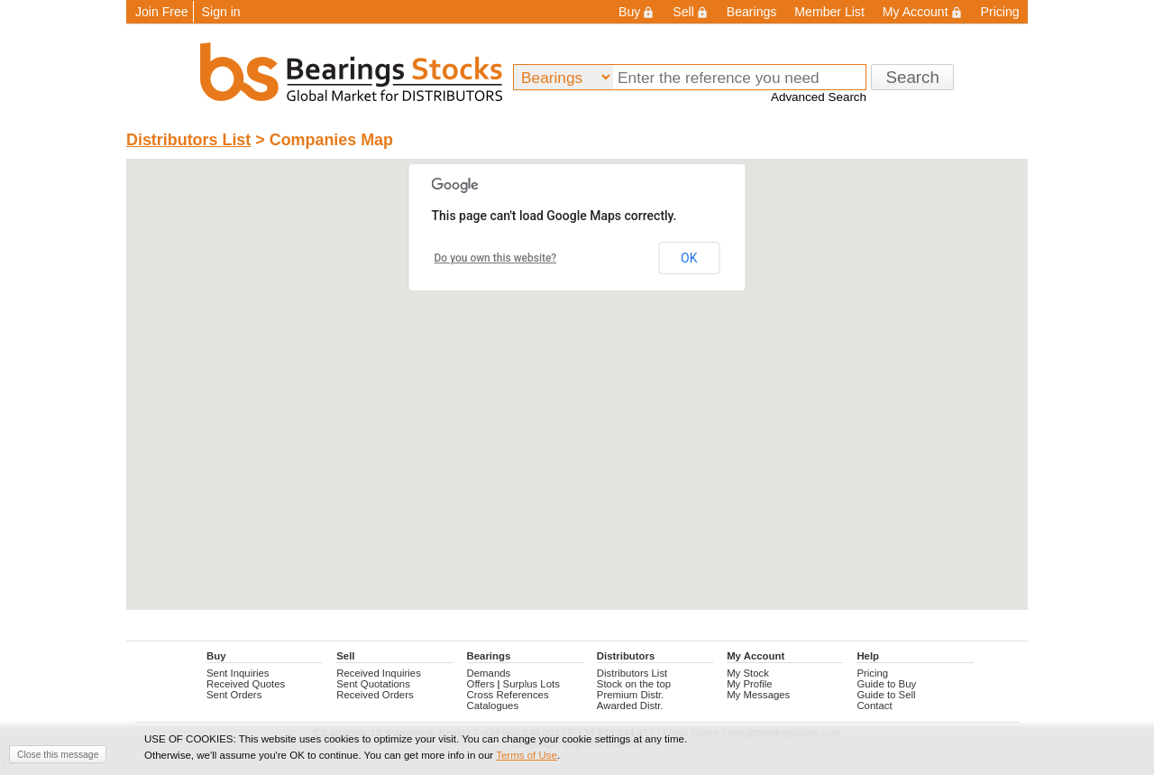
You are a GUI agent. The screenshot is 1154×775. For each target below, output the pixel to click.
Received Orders (374, 694)
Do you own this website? (496, 258)
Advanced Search (818, 97)
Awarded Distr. (630, 705)
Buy (636, 12)
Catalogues (493, 705)
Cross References (508, 694)
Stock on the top (634, 683)
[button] (375, 344)
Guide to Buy (886, 683)
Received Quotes (245, 683)
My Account (923, 12)
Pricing (1000, 12)
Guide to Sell (885, 694)
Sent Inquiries (238, 673)
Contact (874, 705)
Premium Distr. (630, 694)
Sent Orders (233, 694)
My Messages (758, 694)
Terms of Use (526, 755)
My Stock (748, 673)
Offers (481, 683)
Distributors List (188, 140)
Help (867, 655)
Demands (489, 673)
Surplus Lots (531, 683)
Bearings (752, 12)
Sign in (221, 12)
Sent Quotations (373, 683)
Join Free (161, 12)
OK (689, 258)
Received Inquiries (378, 673)
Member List (829, 12)
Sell (690, 12)
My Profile (750, 683)
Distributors (626, 655)
